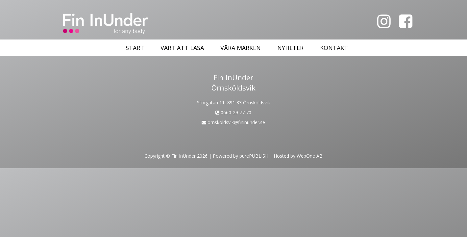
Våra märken (240, 48)
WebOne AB (310, 156)
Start (135, 48)
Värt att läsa (182, 48)
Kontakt (334, 48)
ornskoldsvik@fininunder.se (233, 122)
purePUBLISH (253, 156)
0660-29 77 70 (233, 112)
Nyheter (290, 48)
